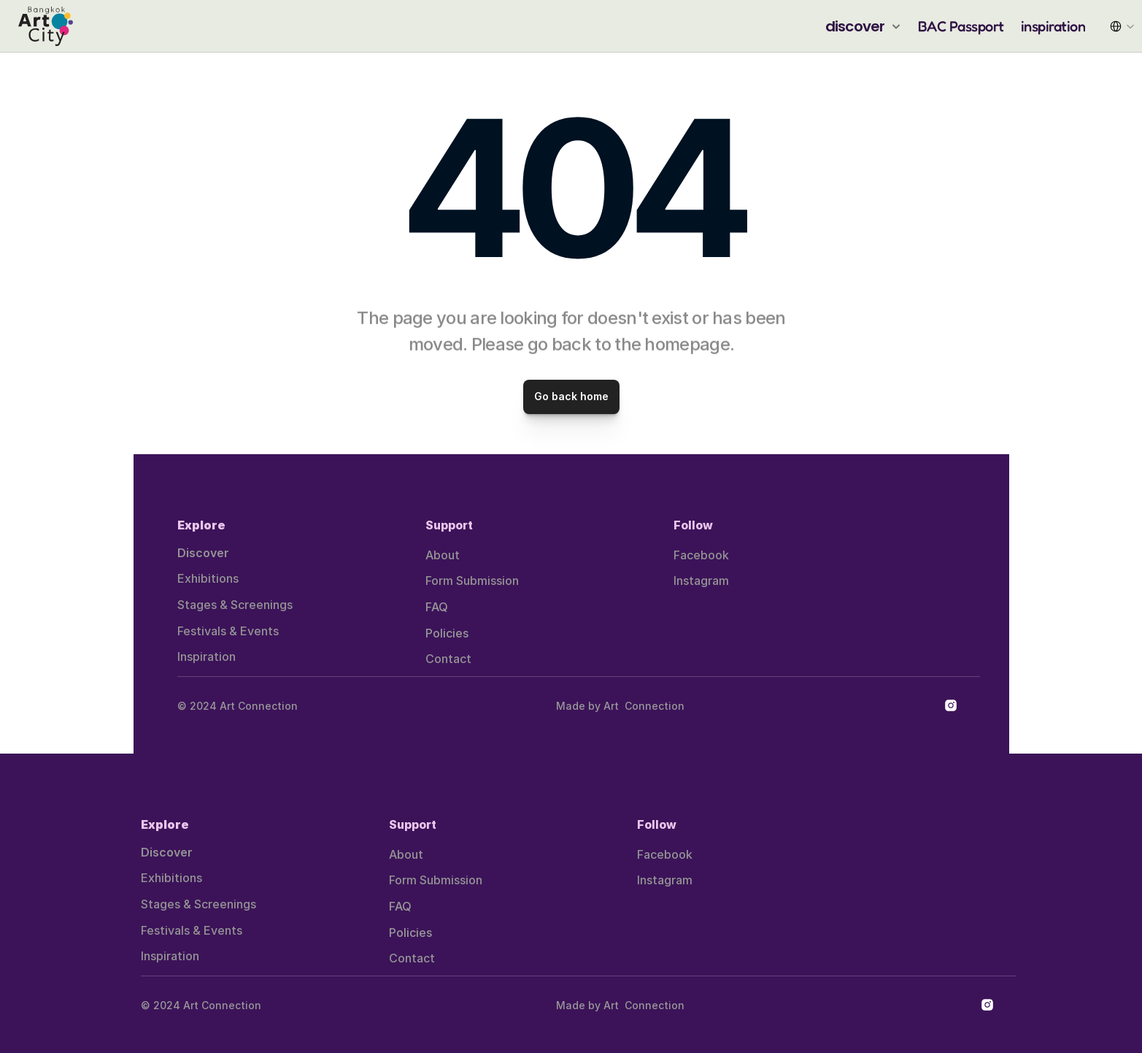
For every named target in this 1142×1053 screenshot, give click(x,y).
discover (855, 26)
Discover (203, 552)
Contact (448, 658)
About (442, 555)
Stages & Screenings (235, 604)
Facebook (701, 555)
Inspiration (206, 656)
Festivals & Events (228, 631)
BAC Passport (961, 26)
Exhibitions (208, 578)
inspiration (1053, 26)
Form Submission (472, 580)
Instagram (701, 580)
